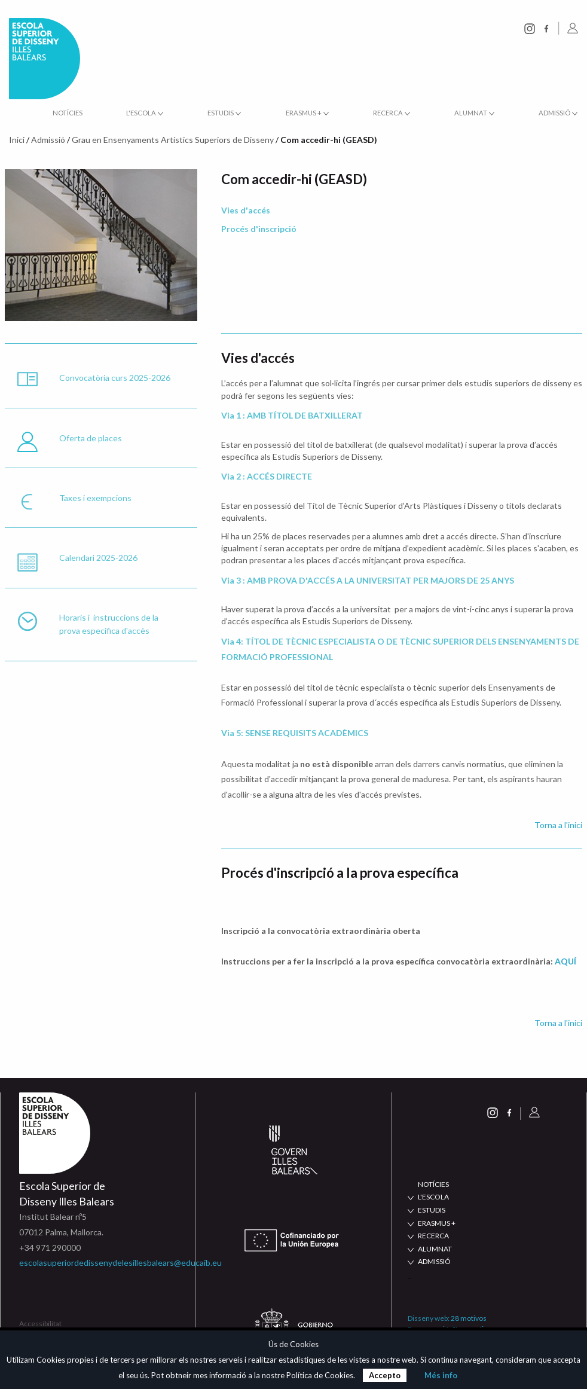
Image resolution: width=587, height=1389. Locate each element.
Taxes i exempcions (95, 498)
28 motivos (469, 1318)
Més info (440, 1375)
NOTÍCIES (433, 1184)
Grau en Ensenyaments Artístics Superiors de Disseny (173, 140)
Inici (17, 140)
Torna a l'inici (558, 825)
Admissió (48, 140)
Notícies (67, 112)
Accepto (384, 1375)
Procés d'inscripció (258, 229)
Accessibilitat (40, 1323)
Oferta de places (90, 438)
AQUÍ (565, 961)
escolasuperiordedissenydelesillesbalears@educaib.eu (120, 1262)
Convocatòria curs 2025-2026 (114, 378)
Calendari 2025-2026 (98, 557)
